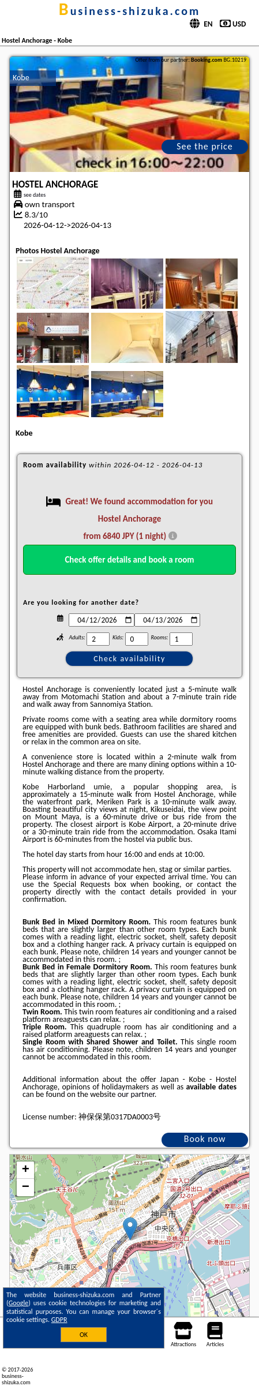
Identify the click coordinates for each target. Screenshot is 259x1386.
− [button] (25, 1187)
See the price (205, 146)
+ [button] (25, 1170)
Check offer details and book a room (129, 560)
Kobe (21, 78)
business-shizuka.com (129, 11)
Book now (205, 1138)
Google (19, 1303)
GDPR (59, 1320)
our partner (136, 1094)
